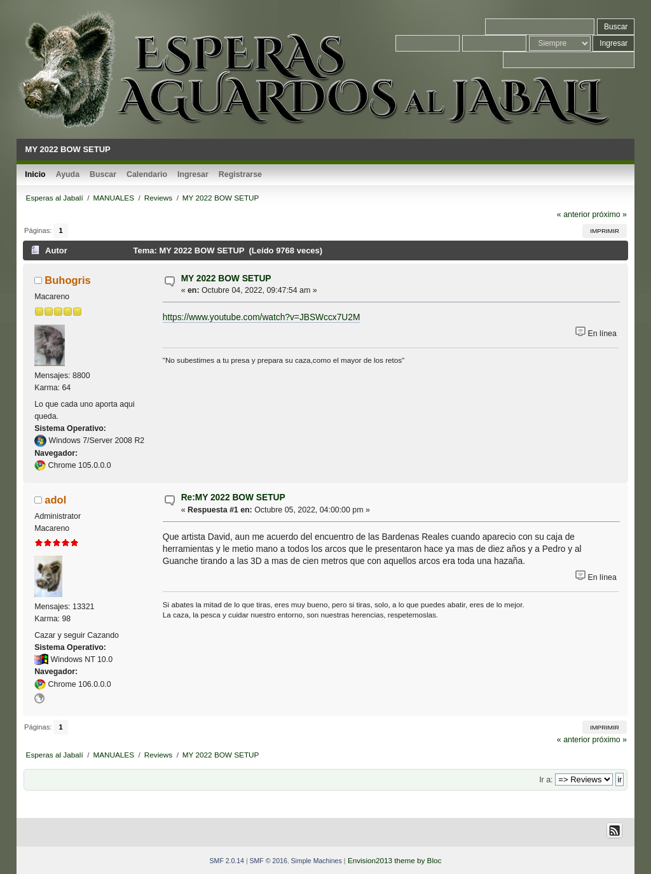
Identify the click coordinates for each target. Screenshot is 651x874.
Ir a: (545, 779)
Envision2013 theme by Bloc (394, 860)
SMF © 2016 (268, 860)
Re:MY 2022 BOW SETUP (233, 497)
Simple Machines (316, 860)
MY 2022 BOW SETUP (226, 278)
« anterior (573, 214)
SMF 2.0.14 (227, 860)
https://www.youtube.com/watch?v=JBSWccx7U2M (261, 317)
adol (55, 499)
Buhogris (67, 280)
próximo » (610, 214)
